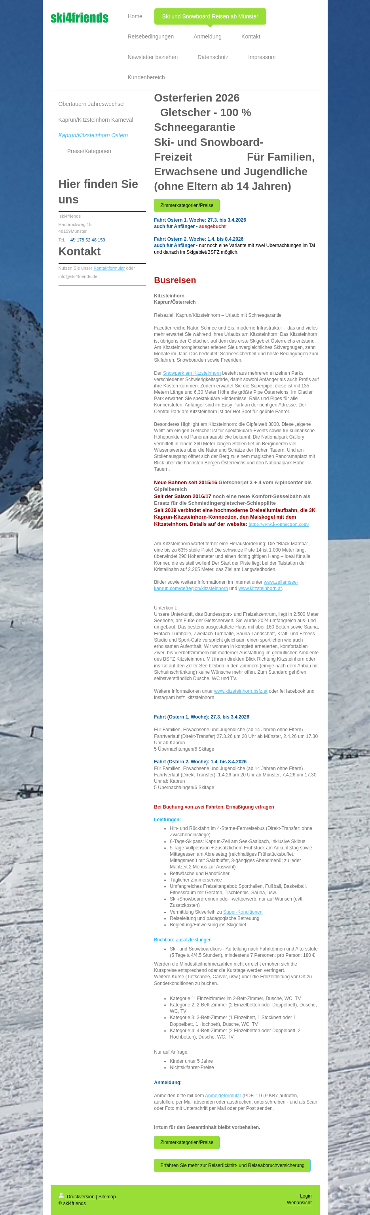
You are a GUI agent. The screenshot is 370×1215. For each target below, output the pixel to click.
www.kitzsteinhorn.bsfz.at (241, 691)
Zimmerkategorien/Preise (186, 205)
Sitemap (107, 1197)
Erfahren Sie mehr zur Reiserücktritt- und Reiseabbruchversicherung (232, 1165)
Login (305, 1196)
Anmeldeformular (223, 1095)
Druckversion (77, 1197)
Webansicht (299, 1202)
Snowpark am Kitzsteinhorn (192, 373)
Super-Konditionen (242, 912)
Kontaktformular (109, 268)
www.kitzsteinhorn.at (260, 588)
